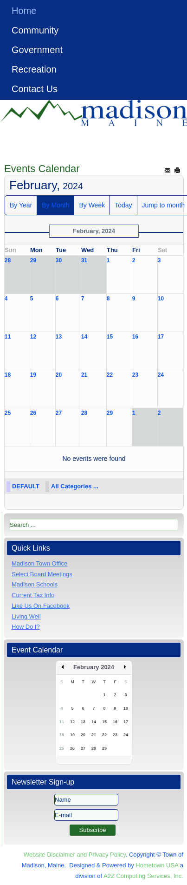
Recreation (34, 69)
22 (110, 375)
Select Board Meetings (42, 574)
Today (123, 205)
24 (161, 375)
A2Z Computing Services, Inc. (143, 875)
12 (33, 336)
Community (35, 30)
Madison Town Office (39, 563)
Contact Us (35, 89)
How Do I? (26, 626)
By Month (55, 205)
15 (110, 336)
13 (59, 336)
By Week (92, 205)
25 (8, 413)
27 (59, 413)
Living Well (26, 616)
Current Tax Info (33, 595)
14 (84, 336)
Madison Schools (35, 584)
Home (24, 11)
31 (84, 260)
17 (161, 336)
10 (161, 298)
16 (135, 336)
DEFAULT (25, 486)
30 (59, 260)
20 (59, 375)
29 (33, 260)
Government (37, 50)
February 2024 (93, 667)
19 (33, 375)
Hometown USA (156, 865)
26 (33, 413)
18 (8, 375)
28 (8, 260)
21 (84, 375)
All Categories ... (74, 486)
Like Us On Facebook (41, 605)
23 (135, 375)
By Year (21, 205)
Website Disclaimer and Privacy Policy (75, 854)
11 (8, 336)
